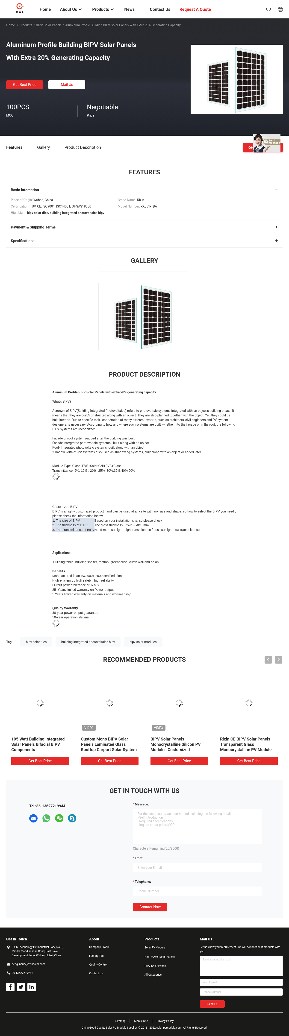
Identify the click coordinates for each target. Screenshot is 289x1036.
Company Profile (99, 947)
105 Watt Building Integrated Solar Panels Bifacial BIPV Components (38, 744)
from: (139, 858)
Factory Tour (97, 955)
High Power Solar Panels (159, 956)
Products (25, 25)
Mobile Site (141, 1021)
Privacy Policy (165, 1021)
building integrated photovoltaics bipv (88, 642)
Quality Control (98, 964)
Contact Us (96, 973)
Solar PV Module (154, 947)
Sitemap (120, 1021)
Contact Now (150, 907)
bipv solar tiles (36, 642)
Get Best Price (24, 84)
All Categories (153, 974)
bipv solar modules (143, 642)
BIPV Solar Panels (49, 25)
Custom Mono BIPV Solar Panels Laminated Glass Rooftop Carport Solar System (109, 744)
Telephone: (143, 882)
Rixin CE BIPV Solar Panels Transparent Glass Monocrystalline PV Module (245, 744)
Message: (142, 804)
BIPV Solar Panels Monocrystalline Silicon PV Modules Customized (175, 744)
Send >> (212, 1004)
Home (10, 25)
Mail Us (67, 84)
